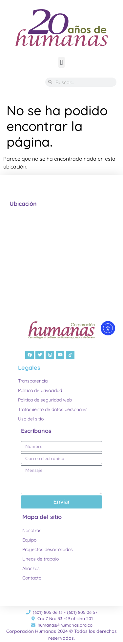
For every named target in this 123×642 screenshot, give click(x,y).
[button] (61, 62)
